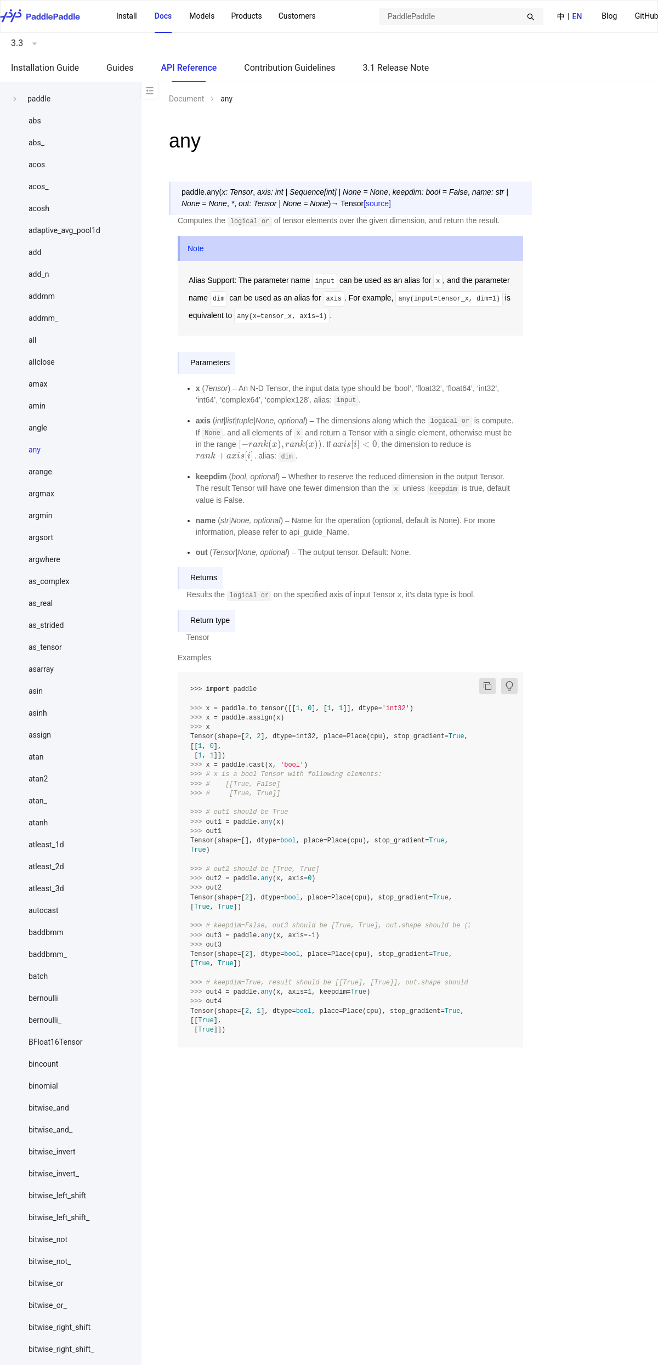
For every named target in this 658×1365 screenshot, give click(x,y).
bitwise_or (46, 1283)
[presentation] (280, 444)
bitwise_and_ (50, 1129)
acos (37, 164)
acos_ (38, 186)
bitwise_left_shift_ (59, 1217)
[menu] (216, 16)
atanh (38, 822)
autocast (44, 910)
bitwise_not (48, 1239)
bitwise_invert (52, 1151)
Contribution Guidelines (289, 68)
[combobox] (461, 16)
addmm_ (43, 318)
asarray (41, 669)
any (35, 449)
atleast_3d (46, 888)
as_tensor (45, 647)
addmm (42, 296)
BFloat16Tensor (56, 1042)
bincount (43, 1064)
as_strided (46, 625)
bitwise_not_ (50, 1261)
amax (38, 384)
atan (36, 756)
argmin (41, 515)
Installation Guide (45, 68)
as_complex (49, 581)
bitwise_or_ (48, 1305)
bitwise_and (49, 1107)
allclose (42, 362)
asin (36, 691)
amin (37, 405)
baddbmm (46, 932)
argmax (41, 493)
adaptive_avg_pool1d (64, 230)
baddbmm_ (48, 954)
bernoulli (43, 998)
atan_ (38, 800)
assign (40, 734)
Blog (609, 16)
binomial (43, 1085)
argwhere (44, 559)
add (35, 252)
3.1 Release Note (396, 68)
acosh (39, 208)
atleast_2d (46, 866)
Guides (119, 68)
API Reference (189, 68)
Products (246, 16)
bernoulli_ (45, 1020)
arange (40, 471)
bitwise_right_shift (59, 1327)
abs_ (36, 142)
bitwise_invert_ (54, 1173)
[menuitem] (609, 17)
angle (38, 427)
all (32, 340)
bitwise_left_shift (57, 1195)
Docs (163, 16)
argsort (41, 537)
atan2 (38, 778)
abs (35, 120)
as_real (41, 603)
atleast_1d (46, 844)
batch (38, 976)
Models (201, 16)
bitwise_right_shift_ (61, 1349)
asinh (38, 713)
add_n (39, 274)
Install (126, 16)
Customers (297, 16)
